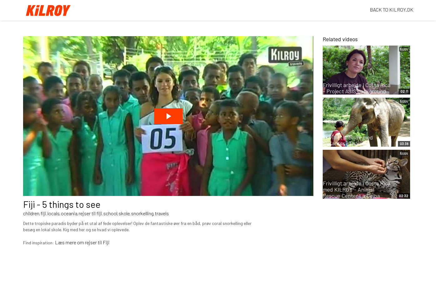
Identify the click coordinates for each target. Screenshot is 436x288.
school (110, 213)
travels (162, 213)
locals (53, 213)
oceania (69, 213)
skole (124, 213)
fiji (43, 213)
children (31, 213)
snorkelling (142, 213)
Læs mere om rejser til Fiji (82, 242)
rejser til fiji (90, 213)
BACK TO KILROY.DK (391, 9)
